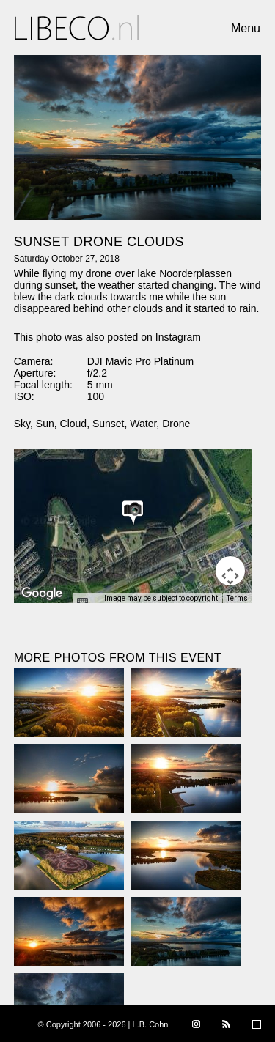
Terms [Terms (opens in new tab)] (237, 598)
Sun (45, 423)
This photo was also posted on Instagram (107, 337)
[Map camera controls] (230, 570)
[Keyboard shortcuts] (86, 602)
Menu (245, 28)
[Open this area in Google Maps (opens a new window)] (42, 593)
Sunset (108, 423)
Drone (176, 423)
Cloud (73, 423)
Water (143, 423)
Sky (22, 423)
